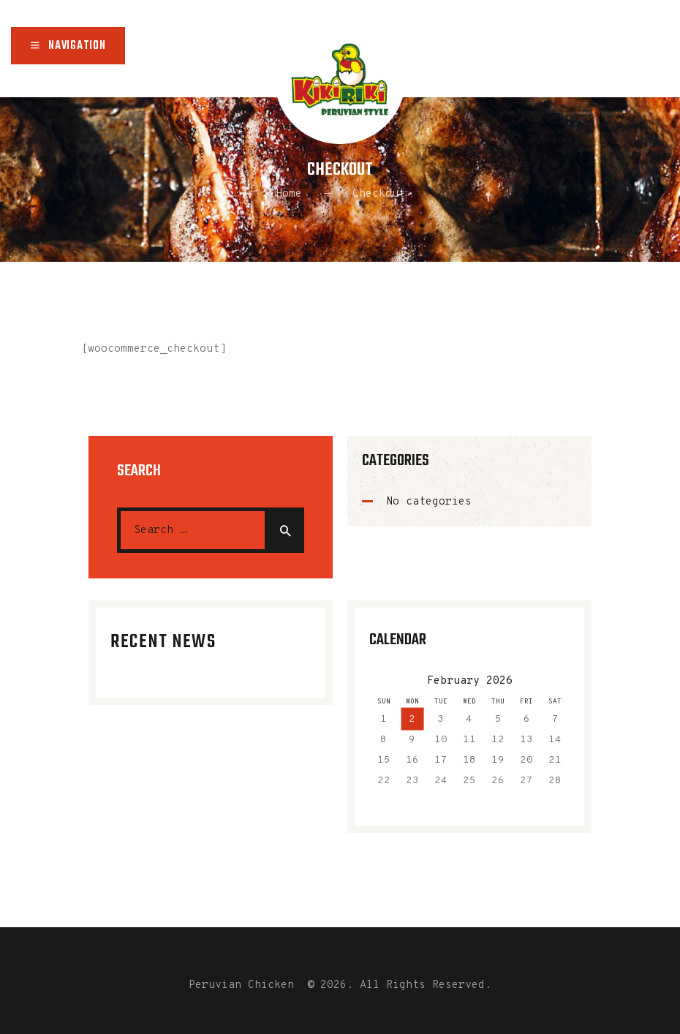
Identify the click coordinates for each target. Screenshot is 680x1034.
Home (289, 194)
